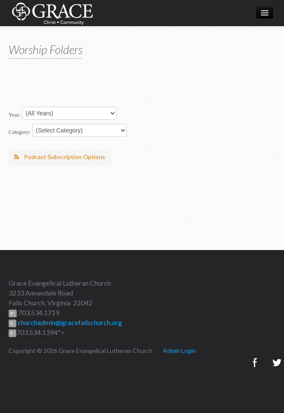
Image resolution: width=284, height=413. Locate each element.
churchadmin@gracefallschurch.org (69, 322)
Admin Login (179, 350)
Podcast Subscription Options (59, 156)
